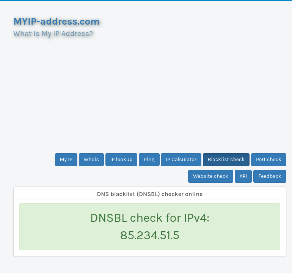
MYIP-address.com (56, 21)
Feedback (269, 176)
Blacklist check (226, 159)
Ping (149, 159)
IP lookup (121, 159)
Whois (91, 159)
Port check (268, 159)
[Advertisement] (149, 92)
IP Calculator (181, 159)
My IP (66, 159)
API (243, 176)
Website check (210, 176)
